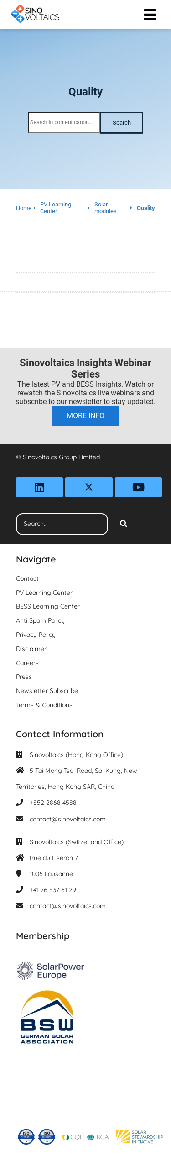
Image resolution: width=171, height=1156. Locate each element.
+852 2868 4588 (53, 803)
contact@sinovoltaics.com (68, 819)
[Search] (123, 524)
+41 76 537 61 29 (53, 890)
